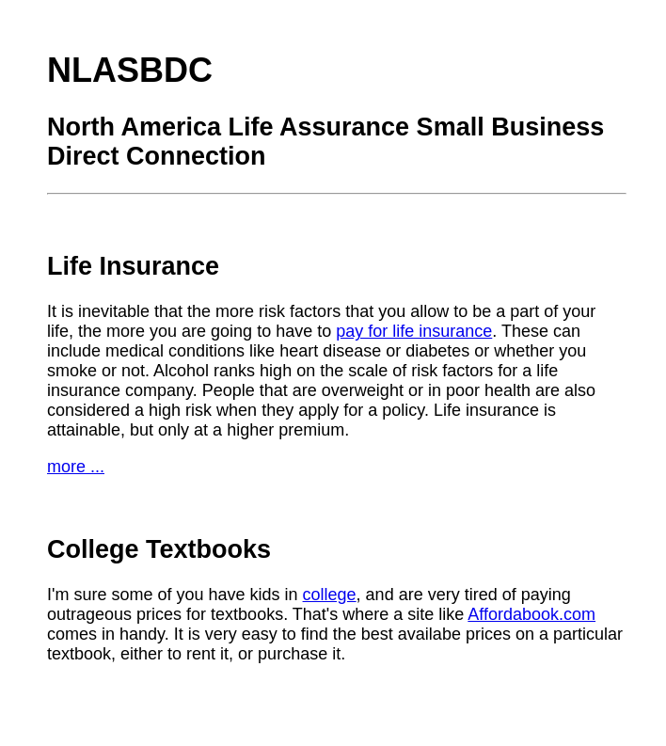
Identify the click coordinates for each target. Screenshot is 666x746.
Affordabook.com (531, 614)
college (330, 594)
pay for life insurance (414, 331)
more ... (75, 466)
